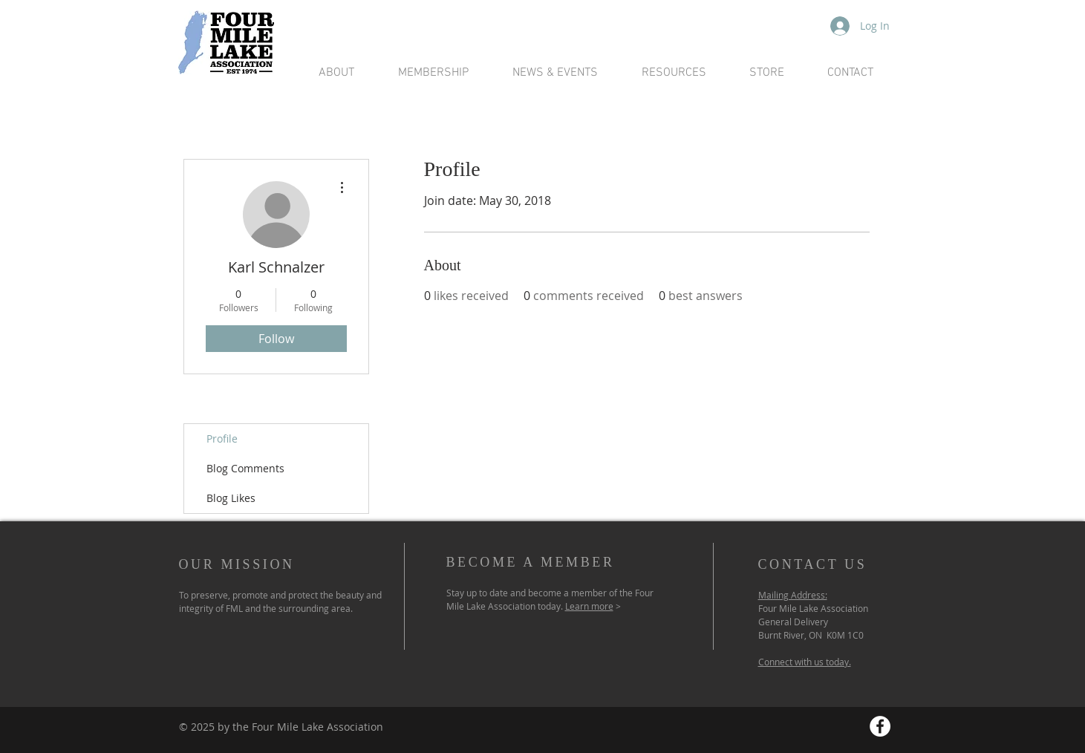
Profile (222, 438)
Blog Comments (245, 468)
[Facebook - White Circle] (880, 726)
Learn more (589, 606)
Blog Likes (230, 498)
